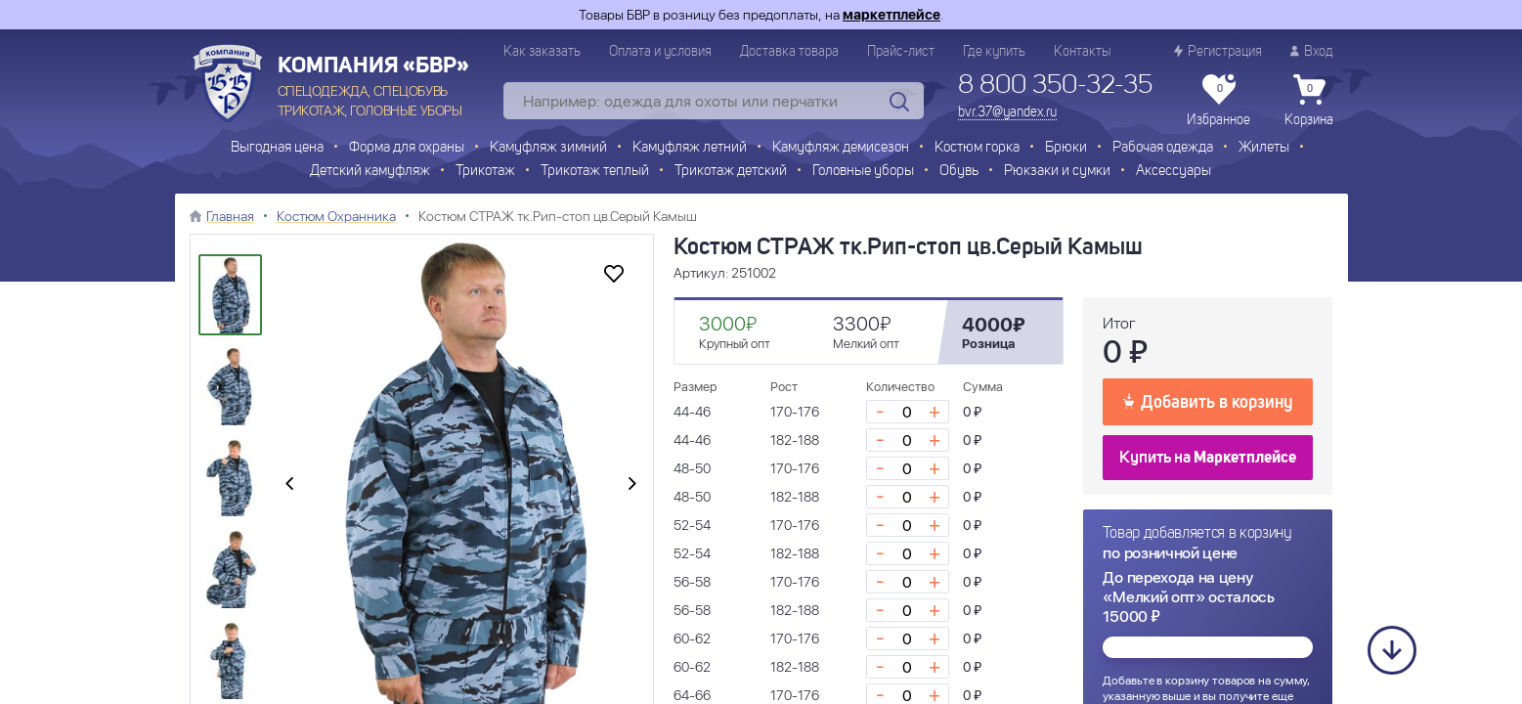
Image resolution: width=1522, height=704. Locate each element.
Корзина (1308, 100)
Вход (1311, 51)
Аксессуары (1173, 171)
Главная (230, 216)
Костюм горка (977, 148)
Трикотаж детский (730, 171)
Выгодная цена (277, 148)
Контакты (1082, 52)
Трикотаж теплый (595, 171)
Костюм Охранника (336, 216)
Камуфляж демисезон (840, 148)
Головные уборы (863, 171)
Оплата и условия (660, 52)
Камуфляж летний (689, 148)
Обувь (958, 171)
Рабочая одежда (1162, 148)
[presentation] (289, 485)
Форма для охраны (406, 148)
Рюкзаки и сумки (1057, 171)
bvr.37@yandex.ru (1007, 112)
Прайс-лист (901, 52)
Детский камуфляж (370, 171)
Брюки (1066, 148)
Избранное (1218, 100)
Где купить (994, 52)
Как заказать (542, 52)
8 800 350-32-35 (1055, 86)
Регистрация (1218, 51)
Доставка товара (789, 52)
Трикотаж (485, 171)
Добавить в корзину (1207, 401)
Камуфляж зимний (548, 148)
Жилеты (1264, 148)
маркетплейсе (891, 14)
